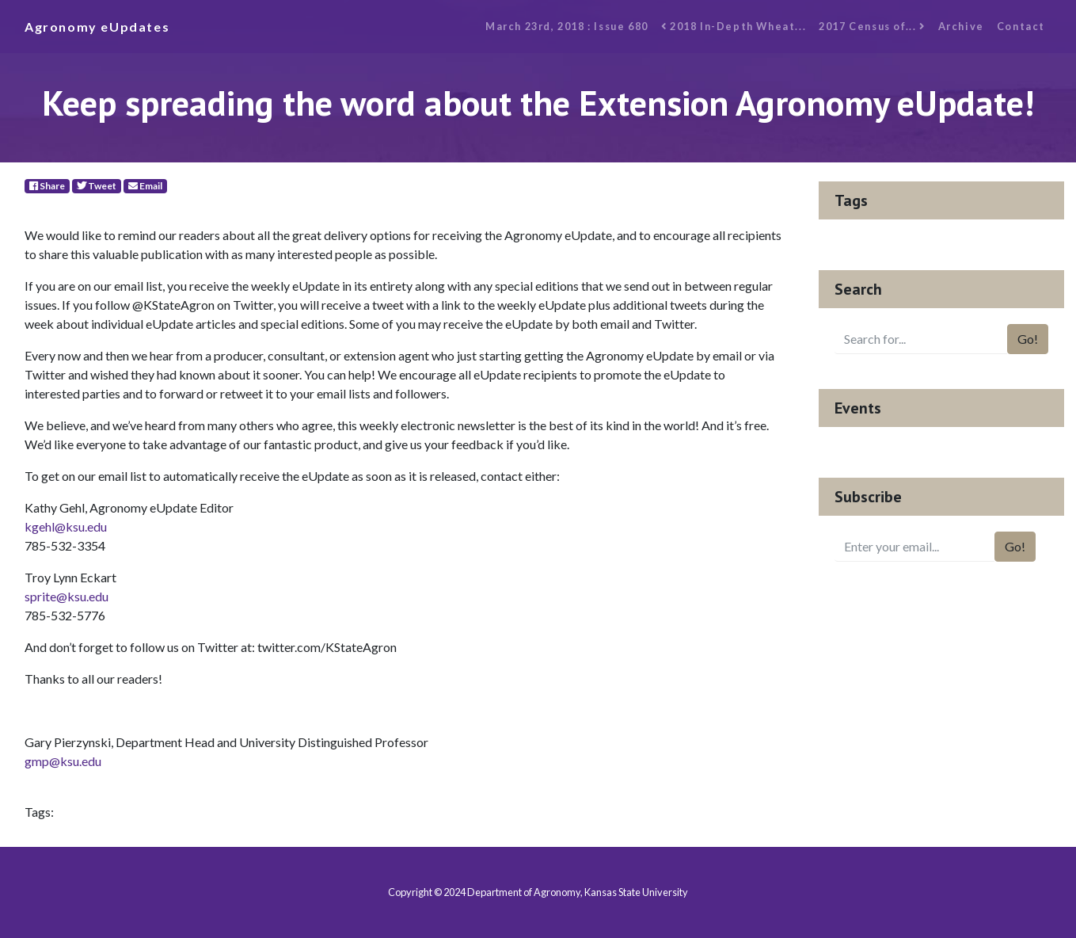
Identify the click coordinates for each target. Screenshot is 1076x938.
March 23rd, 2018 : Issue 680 (566, 26)
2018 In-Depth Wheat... (733, 26)
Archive (961, 26)
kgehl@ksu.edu (66, 526)
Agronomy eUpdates (97, 26)
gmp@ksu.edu (63, 760)
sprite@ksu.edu (66, 596)
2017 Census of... (872, 26)
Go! (1027, 338)
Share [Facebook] (47, 186)
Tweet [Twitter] (96, 186)
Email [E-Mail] (145, 186)
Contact (1021, 26)
